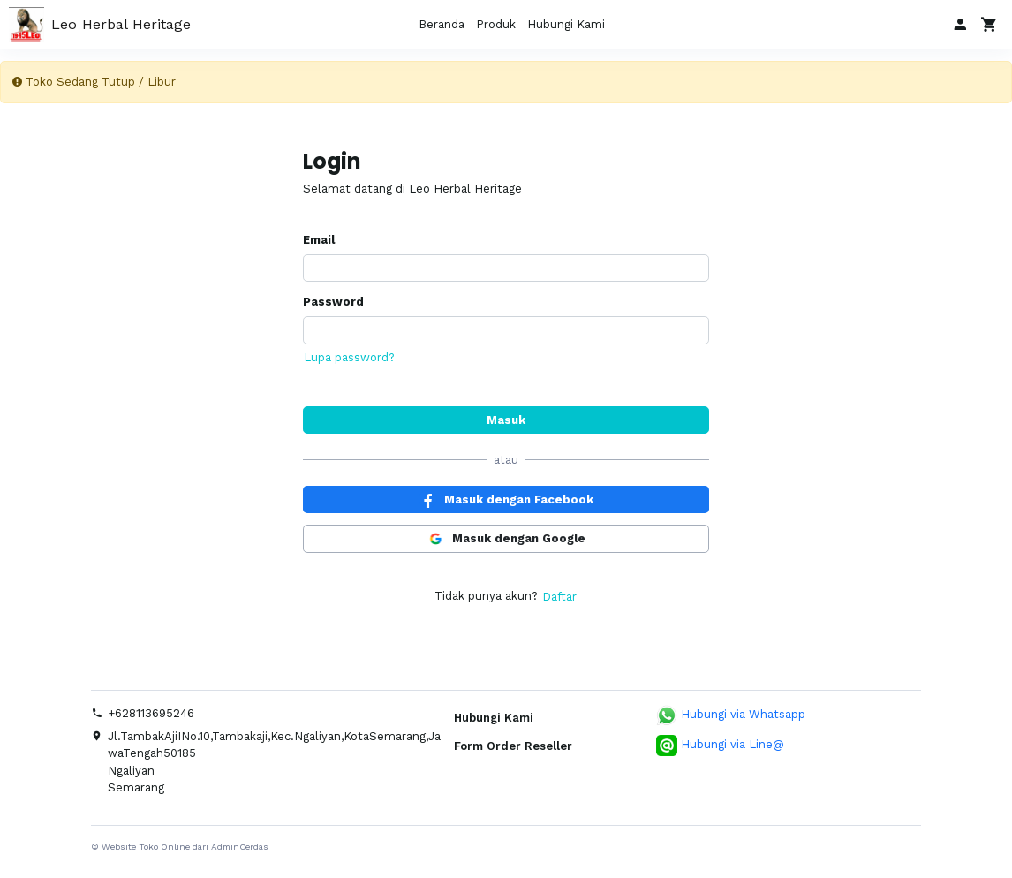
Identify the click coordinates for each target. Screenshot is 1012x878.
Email (319, 239)
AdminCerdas (239, 847)
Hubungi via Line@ (720, 745)
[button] (959, 25)
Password (333, 301)
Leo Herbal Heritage (100, 24)
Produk (496, 24)
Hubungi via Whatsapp (730, 715)
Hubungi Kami (566, 24)
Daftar (559, 596)
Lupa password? (349, 357)
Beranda (441, 24)
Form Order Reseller (513, 746)
